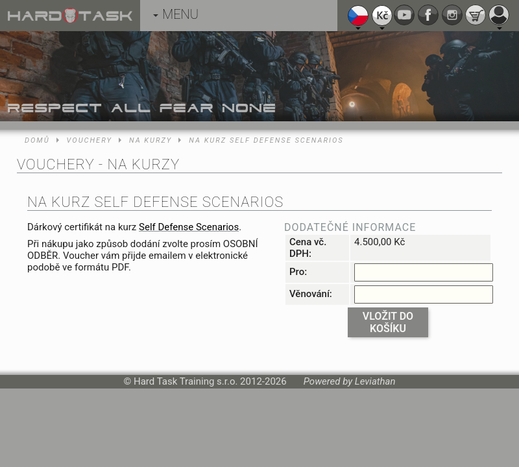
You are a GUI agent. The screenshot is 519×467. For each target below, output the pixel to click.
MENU (176, 14)
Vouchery (89, 140)
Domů (37, 140)
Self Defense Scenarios (189, 227)
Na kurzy (150, 140)
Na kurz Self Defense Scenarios (266, 140)
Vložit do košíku (388, 322)
